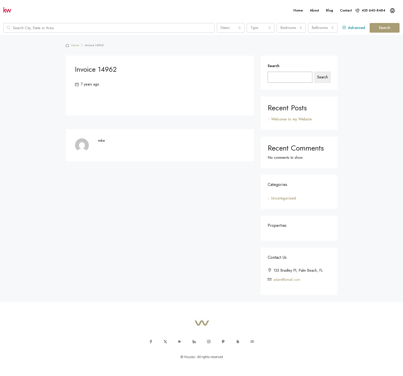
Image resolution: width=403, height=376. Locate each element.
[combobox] (230, 28)
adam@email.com (286, 279)
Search (384, 27)
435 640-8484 (370, 10)
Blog (329, 10)
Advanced (353, 27)
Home (298, 10)
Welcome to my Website (291, 119)
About (314, 10)
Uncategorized (283, 198)
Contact (346, 10)
